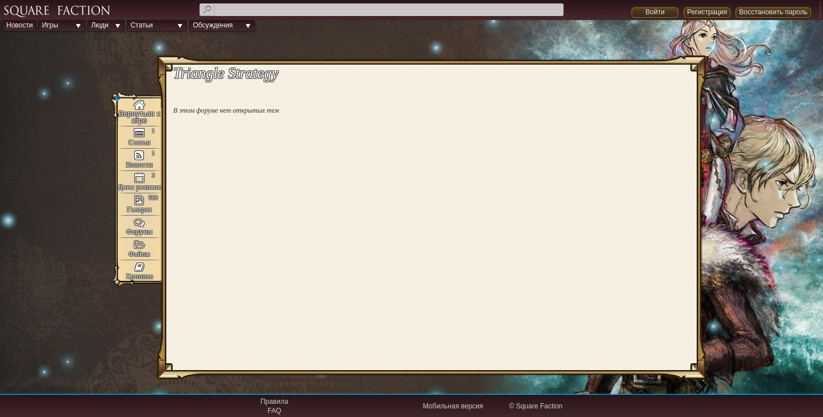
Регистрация (707, 12)
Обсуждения (213, 25)
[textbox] (381, 9)
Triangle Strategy (139, 112)
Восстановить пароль (773, 12)
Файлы (139, 254)
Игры (50, 25)
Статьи (141, 25)
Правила (275, 402)
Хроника (139, 276)
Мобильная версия (453, 406)
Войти (655, 12)
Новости (19, 25)
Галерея (139, 209)
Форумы (139, 232)
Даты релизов (139, 187)
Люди (99, 25)
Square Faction (539, 406)
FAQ (274, 411)
